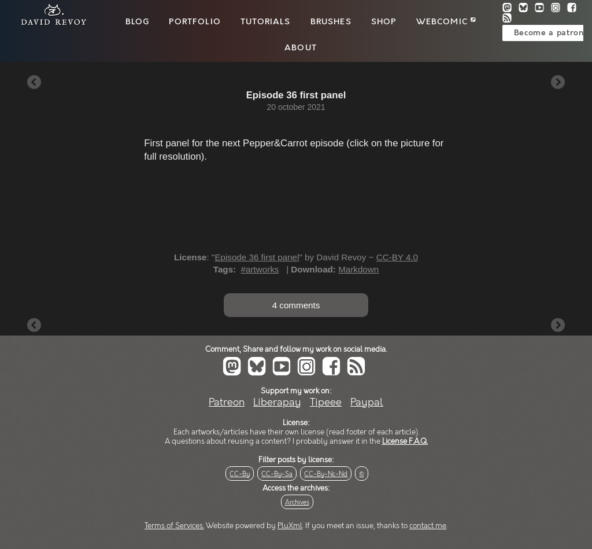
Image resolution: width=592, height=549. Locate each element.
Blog (137, 22)
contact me (427, 525)
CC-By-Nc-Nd (325, 474)
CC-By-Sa (277, 474)
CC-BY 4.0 (397, 257)
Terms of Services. (174, 525)
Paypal (366, 402)
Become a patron (549, 33)
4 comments (296, 305)
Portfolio (194, 22)
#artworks (260, 269)
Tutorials (265, 22)
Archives (297, 502)
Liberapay (277, 402)
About (300, 48)
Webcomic (446, 22)
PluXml (290, 525)
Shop (384, 22)
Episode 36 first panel (256, 257)
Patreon (227, 402)
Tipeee (326, 402)
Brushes (331, 22)
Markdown (358, 269)
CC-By (240, 474)
